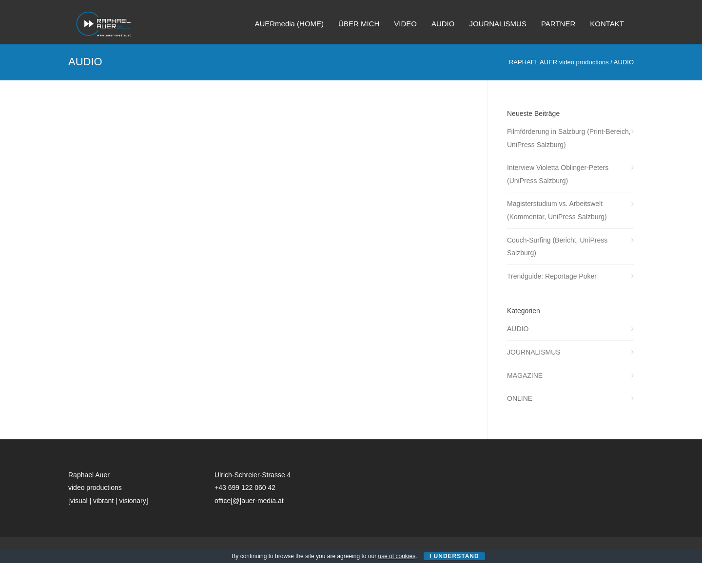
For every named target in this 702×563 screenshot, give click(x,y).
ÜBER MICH (358, 23)
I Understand (454, 556)
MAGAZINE (525, 375)
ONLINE (519, 398)
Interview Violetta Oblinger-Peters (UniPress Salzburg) (557, 174)
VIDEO (405, 23)
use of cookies (397, 556)
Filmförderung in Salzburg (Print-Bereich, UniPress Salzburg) (569, 138)
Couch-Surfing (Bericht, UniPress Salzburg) (557, 246)
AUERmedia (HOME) (289, 23)
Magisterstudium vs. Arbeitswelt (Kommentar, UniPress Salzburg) (557, 210)
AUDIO (443, 23)
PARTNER (558, 23)
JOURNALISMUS (497, 23)
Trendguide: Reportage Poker (552, 276)
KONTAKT (607, 23)
